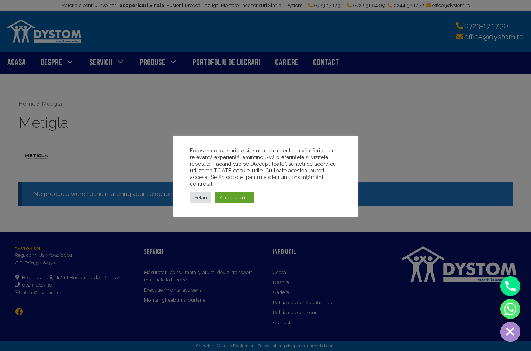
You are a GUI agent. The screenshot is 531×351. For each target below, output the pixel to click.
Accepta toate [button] (234, 197)
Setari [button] (200, 197)
